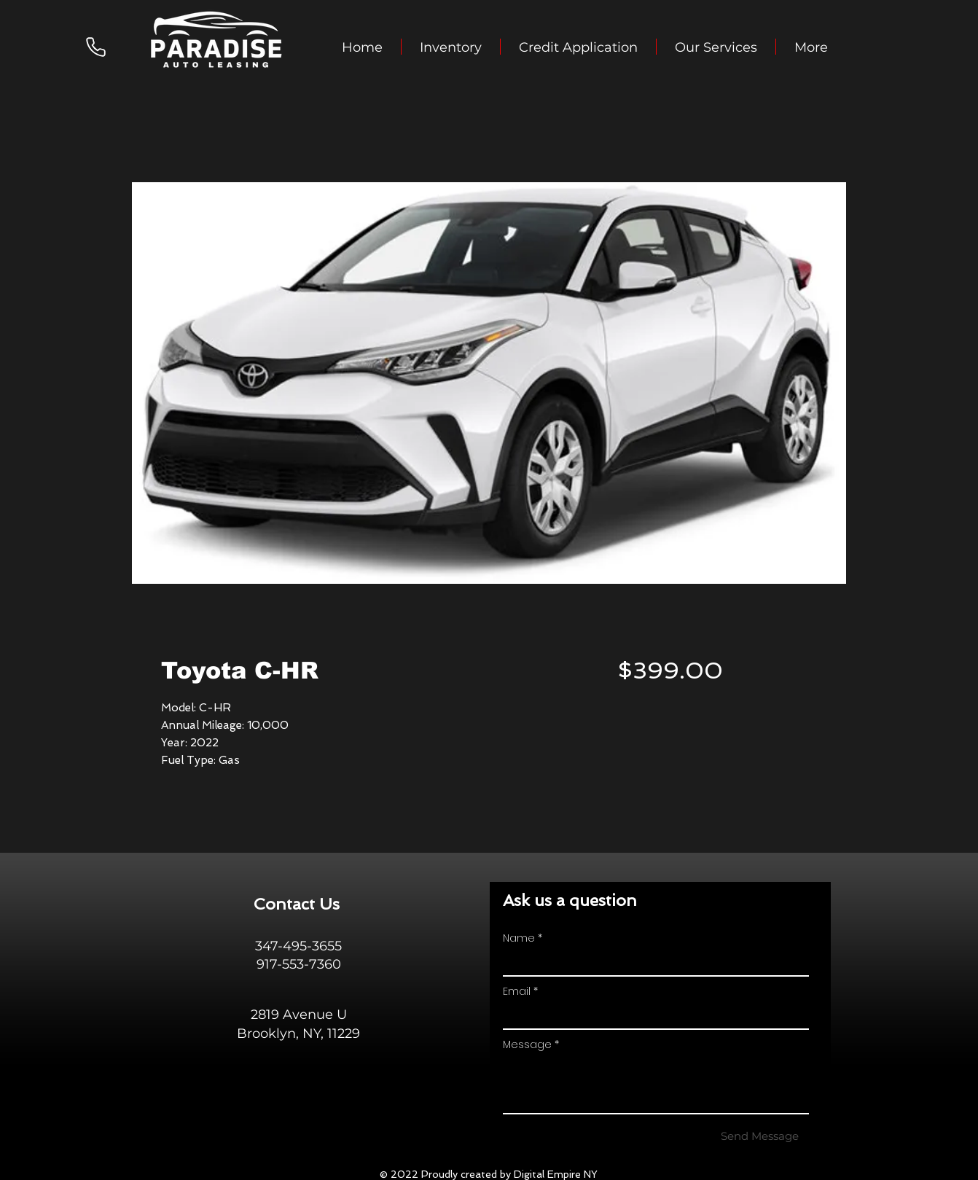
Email (517, 991)
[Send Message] (760, 1135)
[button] (451, 47)
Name (519, 938)
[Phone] (96, 46)
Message (527, 1044)
